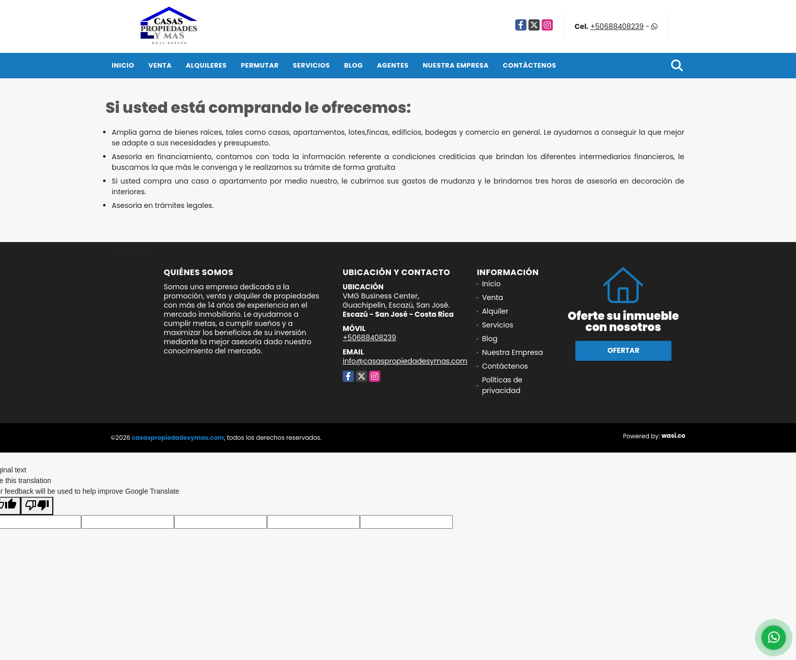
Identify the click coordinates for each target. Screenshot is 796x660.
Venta (160, 65)
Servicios (311, 65)
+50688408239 (617, 26)
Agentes (393, 65)
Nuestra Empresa (456, 65)
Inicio (123, 65)
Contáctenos (529, 65)
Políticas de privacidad (502, 385)
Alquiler (495, 311)
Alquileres (206, 65)
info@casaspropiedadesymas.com (405, 361)
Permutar (260, 65)
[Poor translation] (37, 506)
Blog (353, 65)
